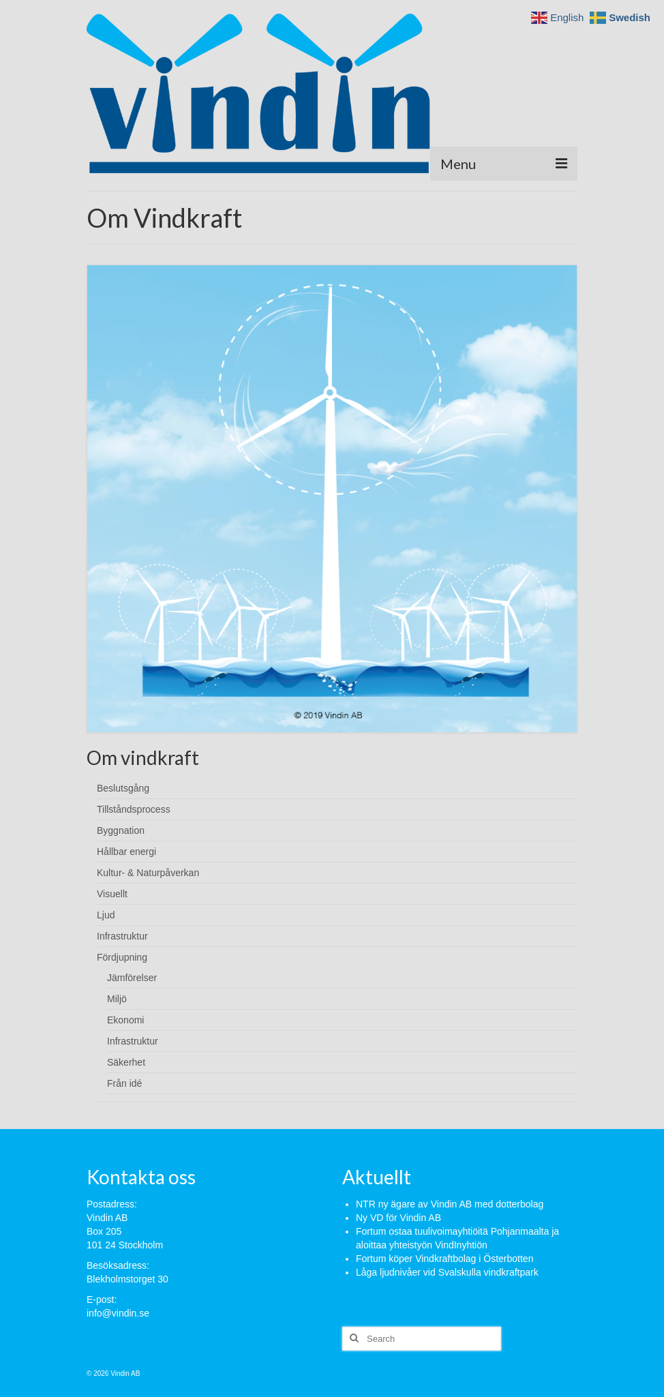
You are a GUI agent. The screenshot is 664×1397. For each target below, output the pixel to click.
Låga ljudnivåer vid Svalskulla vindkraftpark (447, 1272)
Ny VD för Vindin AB (398, 1217)
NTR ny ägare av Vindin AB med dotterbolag (449, 1204)
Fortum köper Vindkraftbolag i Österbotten (444, 1258)
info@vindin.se (118, 1313)
